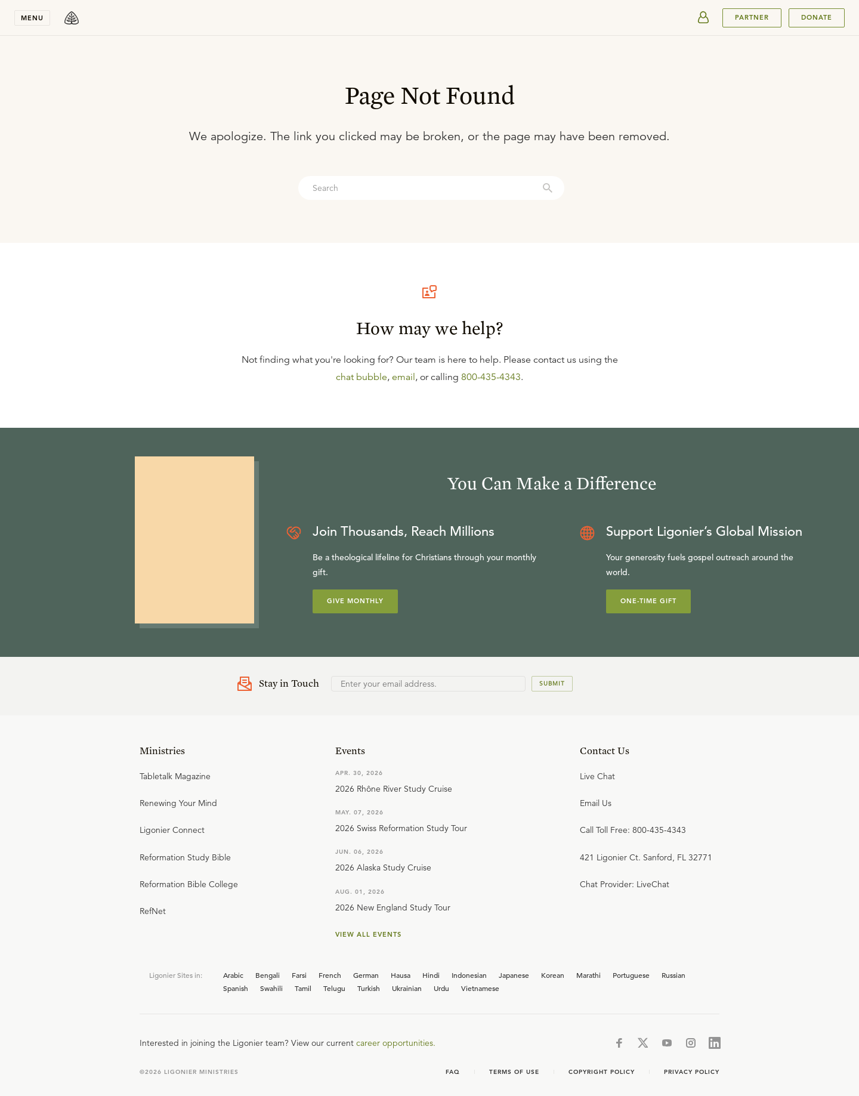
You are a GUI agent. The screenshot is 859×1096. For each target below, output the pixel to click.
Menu (32, 18)
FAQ (453, 1072)
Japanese (514, 975)
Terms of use (514, 1072)
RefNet (153, 911)
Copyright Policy (601, 1072)
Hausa (400, 975)
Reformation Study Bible (185, 857)
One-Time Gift (648, 601)
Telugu (334, 988)
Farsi (299, 975)
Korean (552, 975)
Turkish (368, 988)
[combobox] (431, 188)
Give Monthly (355, 601)
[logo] (72, 18)
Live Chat (597, 776)
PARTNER (752, 17)
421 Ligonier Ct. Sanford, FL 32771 (646, 857)
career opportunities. (395, 1043)
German (366, 975)
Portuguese (631, 975)
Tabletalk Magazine (175, 776)
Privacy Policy (691, 1072)
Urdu (441, 988)
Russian (673, 975)
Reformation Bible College (189, 884)
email (403, 377)
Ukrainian (407, 988)
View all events (368, 934)
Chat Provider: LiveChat (624, 884)
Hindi (431, 975)
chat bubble (361, 377)
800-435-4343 (491, 377)
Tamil (303, 988)
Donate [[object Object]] (816, 17)
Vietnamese (480, 988)
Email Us (595, 803)
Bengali (267, 975)
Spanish (235, 988)
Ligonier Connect (172, 830)
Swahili (271, 988)
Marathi (588, 975)
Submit (552, 683)
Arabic (233, 975)
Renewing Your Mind (178, 803)
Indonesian (469, 975)
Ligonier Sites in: (175, 975)
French (330, 975)
